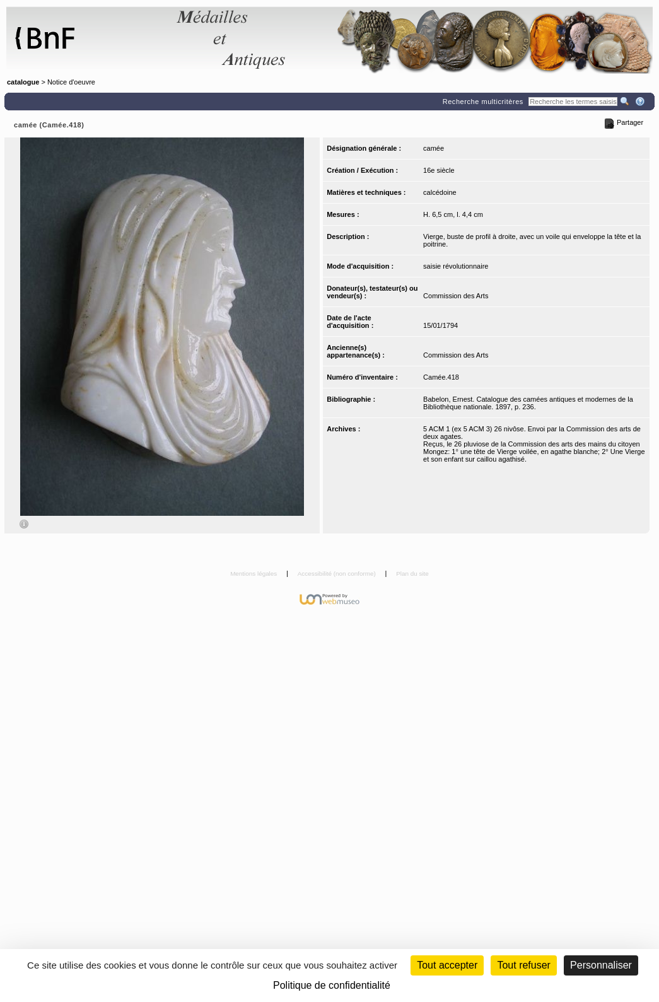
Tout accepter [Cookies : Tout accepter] (447, 965)
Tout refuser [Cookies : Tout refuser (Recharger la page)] (523, 965)
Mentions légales (254, 573)
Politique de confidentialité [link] (331, 985)
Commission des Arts (455, 296)
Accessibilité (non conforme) (338, 573)
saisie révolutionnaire (455, 266)
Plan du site (412, 573)
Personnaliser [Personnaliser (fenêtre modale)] (601, 965)
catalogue (23, 82)
